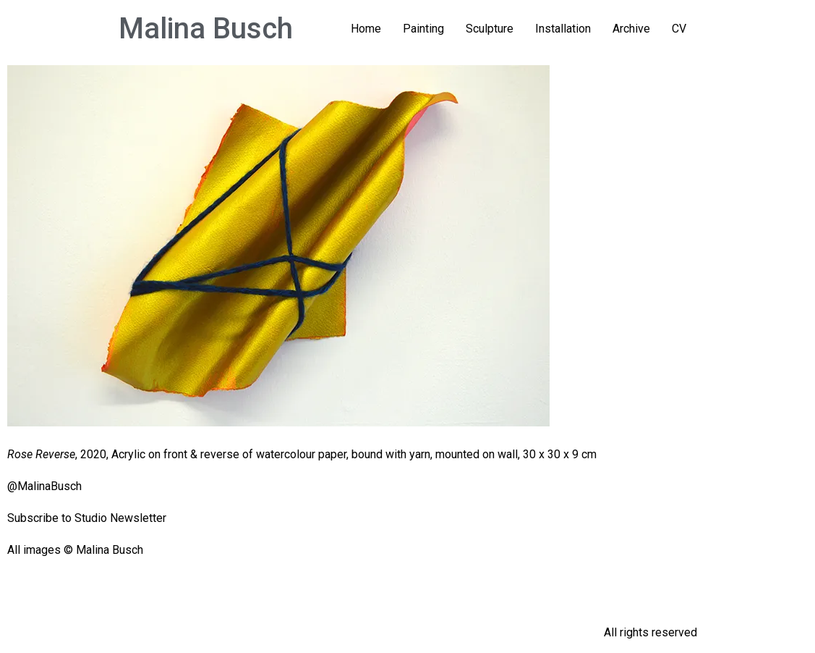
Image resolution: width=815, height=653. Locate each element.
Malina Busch (206, 29)
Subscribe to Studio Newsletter (86, 518)
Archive (631, 28)
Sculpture (489, 28)
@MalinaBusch (44, 486)
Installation (563, 28)
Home (366, 28)
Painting (423, 28)
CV (679, 28)
